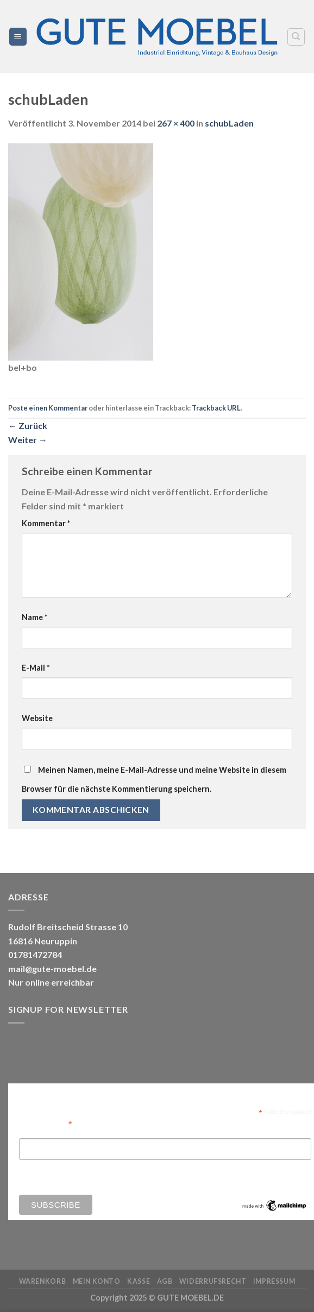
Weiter (27, 439)
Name (34, 617)
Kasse (138, 1281)
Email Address (45, 1123)
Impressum (274, 1281)
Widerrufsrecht (213, 1281)
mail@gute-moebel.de (52, 968)
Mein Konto (97, 1281)
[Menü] (18, 37)
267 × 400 (175, 123)
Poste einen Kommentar (47, 407)
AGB (165, 1281)
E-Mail (35, 667)
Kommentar (46, 523)
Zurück (27, 425)
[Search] (296, 37)
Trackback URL (216, 407)
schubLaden (229, 123)
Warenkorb (42, 1281)
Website (37, 718)
